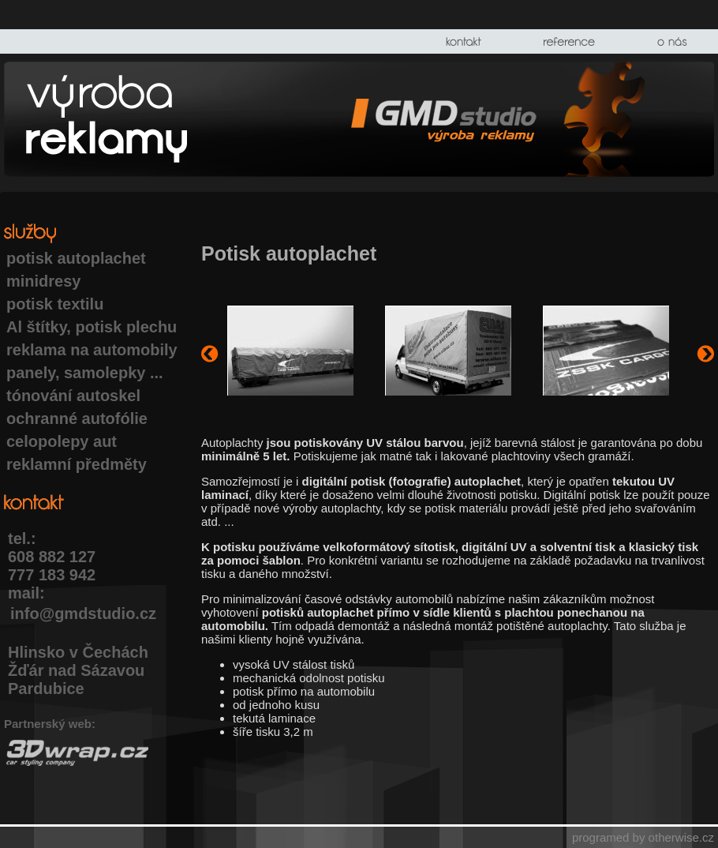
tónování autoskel (73, 395)
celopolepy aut (61, 441)
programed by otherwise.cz (643, 837)
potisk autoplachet (76, 258)
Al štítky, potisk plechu (91, 327)
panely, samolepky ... (84, 372)
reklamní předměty (76, 464)
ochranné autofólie (77, 418)
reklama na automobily (92, 349)
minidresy (43, 281)
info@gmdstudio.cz (83, 613)
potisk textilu (54, 304)
